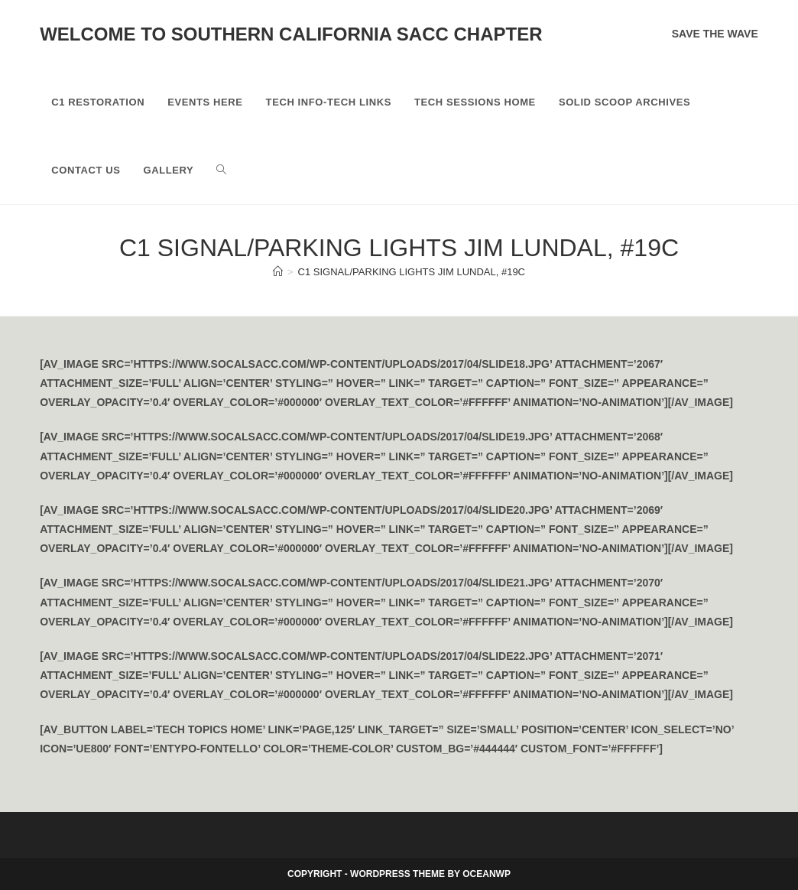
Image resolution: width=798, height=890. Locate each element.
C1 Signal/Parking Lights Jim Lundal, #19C (411, 272)
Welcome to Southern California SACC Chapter (291, 34)
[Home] (278, 272)
